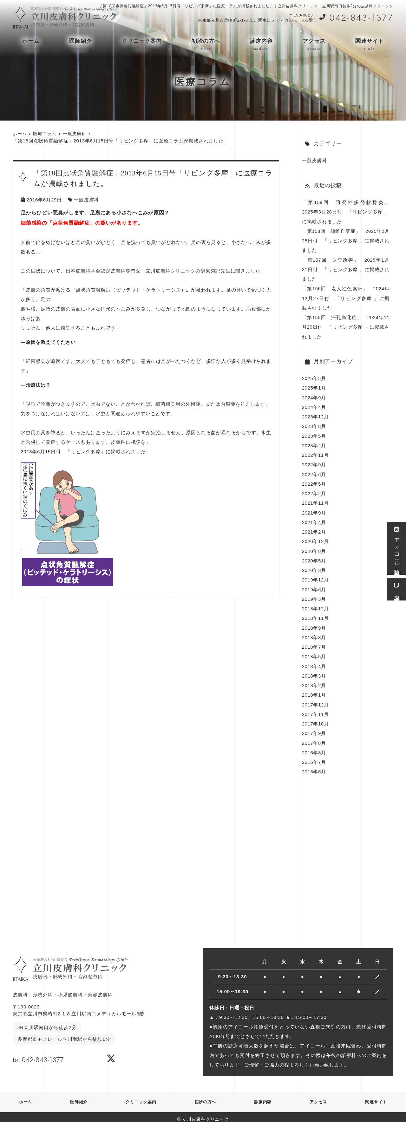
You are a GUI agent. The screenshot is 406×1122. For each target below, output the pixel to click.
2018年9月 (314, 624)
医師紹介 (80, 45)
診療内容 (261, 45)
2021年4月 (314, 519)
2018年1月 (314, 691)
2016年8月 (314, 748)
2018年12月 (315, 605)
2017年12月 (315, 700)
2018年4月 (314, 662)
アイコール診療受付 (397, 548)
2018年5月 (314, 653)
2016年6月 (314, 767)
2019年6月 (314, 586)
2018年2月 (314, 681)
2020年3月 (314, 567)
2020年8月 (314, 548)
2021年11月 (315, 500)
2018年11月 (315, 615)
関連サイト (369, 45)
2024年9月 (314, 396)
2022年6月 (314, 472)
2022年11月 (315, 453)
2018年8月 (314, 634)
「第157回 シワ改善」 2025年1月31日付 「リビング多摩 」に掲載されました (346, 269)
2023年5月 (314, 434)
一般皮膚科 (86, 199)
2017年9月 (314, 729)
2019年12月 (315, 577)
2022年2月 (314, 491)
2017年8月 (314, 738)
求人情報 (397, 589)
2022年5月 (314, 481)
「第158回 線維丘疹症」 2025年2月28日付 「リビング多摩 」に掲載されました (346, 240)
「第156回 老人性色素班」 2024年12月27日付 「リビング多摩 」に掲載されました (346, 297)
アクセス (314, 45)
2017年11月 (315, 710)
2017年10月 (315, 719)
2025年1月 (314, 386)
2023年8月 (314, 424)
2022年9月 (314, 462)
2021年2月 (314, 529)
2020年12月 (315, 538)
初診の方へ (206, 45)
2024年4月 (314, 405)
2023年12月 (315, 415)
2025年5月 (314, 377)
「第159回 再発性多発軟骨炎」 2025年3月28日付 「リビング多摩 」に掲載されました (348, 212)
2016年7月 (314, 757)
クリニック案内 (142, 45)
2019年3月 (314, 596)
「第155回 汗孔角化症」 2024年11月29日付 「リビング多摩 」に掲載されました (346, 326)
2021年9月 (314, 510)
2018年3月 (314, 672)
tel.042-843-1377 (53, 1053)
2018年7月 (314, 643)
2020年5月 (314, 558)
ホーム (30, 45)
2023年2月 (314, 443)
